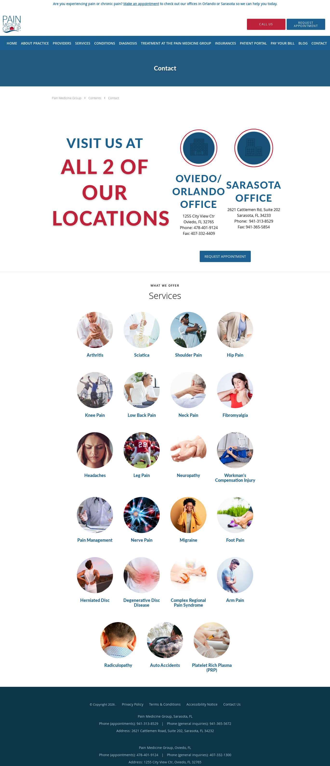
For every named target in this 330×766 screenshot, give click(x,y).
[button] (306, 24)
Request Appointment (225, 256)
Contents (95, 98)
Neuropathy (188, 475)
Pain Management (94, 540)
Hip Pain (235, 355)
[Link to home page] (4, 24)
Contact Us (232, 704)
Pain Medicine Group (67, 98)
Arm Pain (235, 600)
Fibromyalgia (235, 415)
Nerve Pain (141, 540)
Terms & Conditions (165, 704)
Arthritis (95, 355)
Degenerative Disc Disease (141, 603)
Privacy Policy (132, 704)
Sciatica (141, 355)
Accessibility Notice (202, 704)
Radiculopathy (118, 665)
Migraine (188, 540)
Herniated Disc (95, 600)
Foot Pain (235, 540)
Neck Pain (188, 415)
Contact (113, 98)
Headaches (95, 475)
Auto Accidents (165, 665)
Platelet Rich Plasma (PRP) (212, 668)
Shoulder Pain (188, 355)
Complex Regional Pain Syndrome (188, 603)
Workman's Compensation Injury (235, 478)
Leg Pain (141, 475)
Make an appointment (141, 3)
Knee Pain (95, 415)
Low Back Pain (142, 415)
